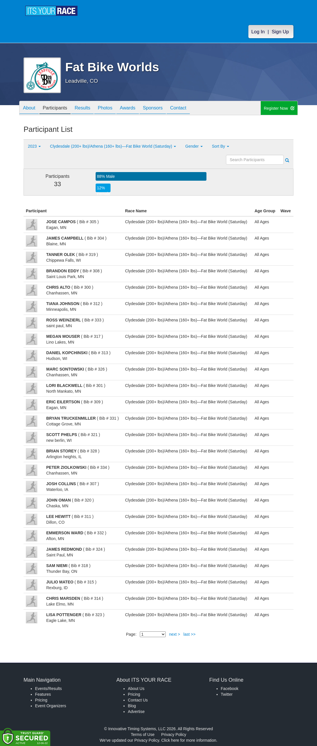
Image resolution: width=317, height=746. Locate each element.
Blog (132, 705)
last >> (189, 634)
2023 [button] (34, 146)
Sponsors (164, 108)
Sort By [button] (220, 146)
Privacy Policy (173, 734)
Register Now (279, 108)
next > (174, 634)
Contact (192, 108)
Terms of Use (142, 734)
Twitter (227, 694)
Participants (58, 108)
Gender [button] (194, 146)
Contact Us (138, 700)
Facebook (229, 688)
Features (43, 694)
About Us (136, 688)
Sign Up (280, 32)
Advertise (136, 711)
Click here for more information (188, 740)
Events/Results (48, 688)
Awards (137, 108)
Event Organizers (50, 705)
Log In (258, 32)
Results (88, 108)
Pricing (41, 700)
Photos (112, 108)
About (30, 108)
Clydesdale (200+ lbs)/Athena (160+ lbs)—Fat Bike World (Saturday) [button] (113, 146)
